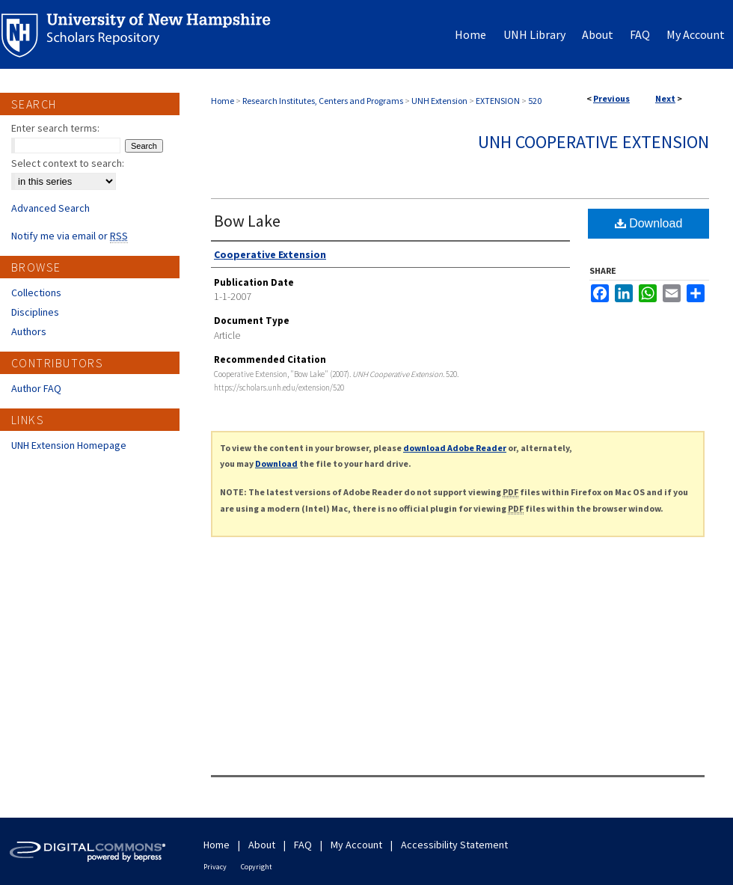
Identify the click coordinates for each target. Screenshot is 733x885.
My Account (356, 844)
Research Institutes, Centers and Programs (322, 100)
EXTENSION (498, 100)
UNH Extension (439, 100)
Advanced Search (50, 208)
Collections (36, 292)
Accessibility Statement (454, 844)
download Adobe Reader (454, 447)
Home (222, 100)
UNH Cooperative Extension (593, 141)
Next (665, 98)
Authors (28, 331)
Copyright (256, 867)
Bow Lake (247, 220)
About (261, 844)
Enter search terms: (55, 128)
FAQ (303, 844)
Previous (611, 98)
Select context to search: (67, 163)
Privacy (215, 867)
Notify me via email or (69, 235)
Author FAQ (36, 388)
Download (649, 223)
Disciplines (35, 312)
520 (535, 100)
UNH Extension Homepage (68, 445)
